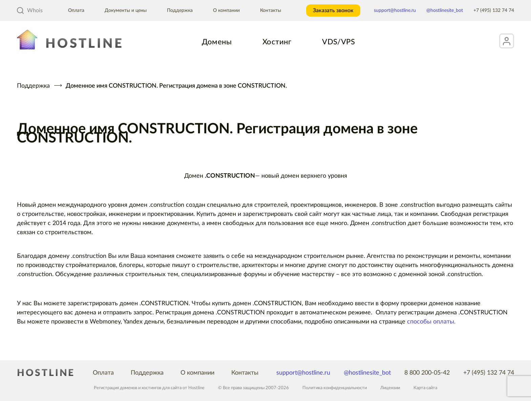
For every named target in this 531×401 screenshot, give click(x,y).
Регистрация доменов (115, 388)
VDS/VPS (338, 42)
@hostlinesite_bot (444, 10)
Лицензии (390, 388)
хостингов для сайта (162, 388)
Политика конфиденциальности (334, 388)
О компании (226, 10)
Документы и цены (126, 10)
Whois (30, 10)
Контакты (270, 10)
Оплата (76, 10)
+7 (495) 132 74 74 (493, 10)
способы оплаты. (431, 322)
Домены (217, 42)
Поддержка (180, 10)
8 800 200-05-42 (427, 373)
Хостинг (276, 42)
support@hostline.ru (395, 10)
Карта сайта (425, 388)
